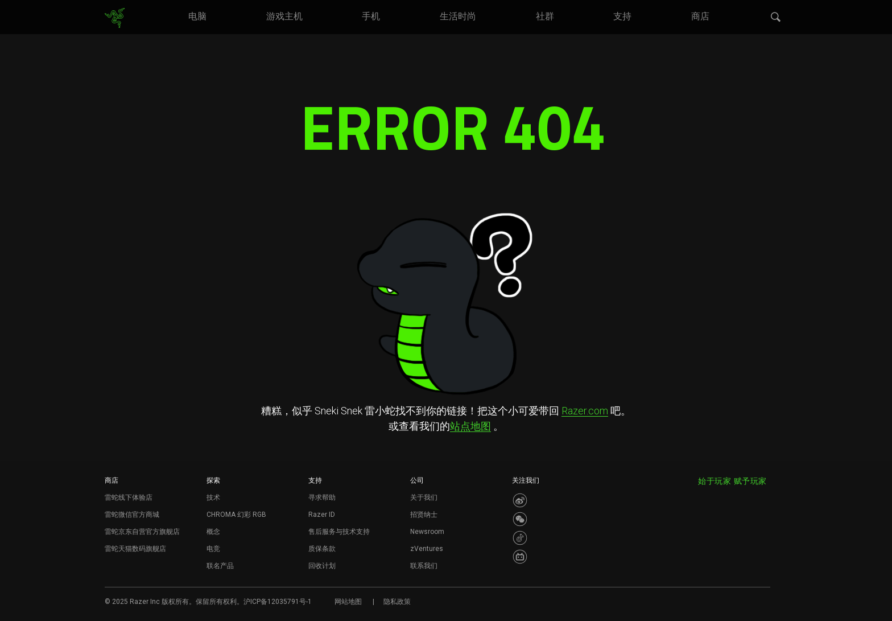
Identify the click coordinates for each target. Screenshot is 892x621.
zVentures (426, 549)
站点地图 (470, 426)
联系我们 (423, 566)
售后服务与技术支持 (339, 532)
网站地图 (348, 602)
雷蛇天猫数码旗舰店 (135, 549)
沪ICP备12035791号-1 (277, 602)
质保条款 (322, 549)
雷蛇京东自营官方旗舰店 (142, 532)
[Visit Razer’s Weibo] (520, 500)
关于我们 (423, 497)
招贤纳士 (423, 515)
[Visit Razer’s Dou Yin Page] (520, 538)
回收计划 (322, 566)
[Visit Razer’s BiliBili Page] (520, 557)
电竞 (213, 549)
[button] (776, 17)
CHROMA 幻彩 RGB (236, 515)
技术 (213, 497)
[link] (115, 18)
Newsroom (427, 532)
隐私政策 (397, 602)
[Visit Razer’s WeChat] (520, 519)
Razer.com (584, 411)
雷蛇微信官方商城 (132, 515)
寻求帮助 (322, 497)
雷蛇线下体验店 (128, 497)
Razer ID (321, 515)
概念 (213, 532)
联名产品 (220, 566)
